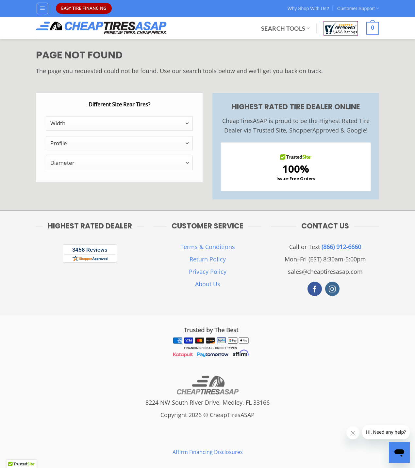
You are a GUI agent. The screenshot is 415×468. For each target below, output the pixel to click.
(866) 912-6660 (341, 247)
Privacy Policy (207, 271)
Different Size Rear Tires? (119, 104)
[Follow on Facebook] (314, 289)
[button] (42, 8)
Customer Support (358, 8)
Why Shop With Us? (308, 8)
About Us (207, 284)
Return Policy (208, 259)
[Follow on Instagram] (332, 289)
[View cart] (372, 28)
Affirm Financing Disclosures (208, 452)
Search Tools (285, 28)
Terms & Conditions (207, 247)
